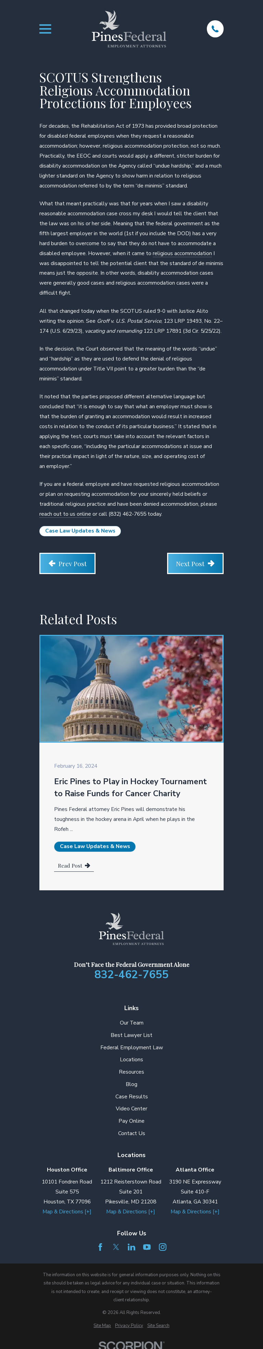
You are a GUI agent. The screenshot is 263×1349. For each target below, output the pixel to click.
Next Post (195, 563)
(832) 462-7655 (127, 514)
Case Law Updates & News (80, 531)
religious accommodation (182, 253)
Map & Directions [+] (66, 1211)
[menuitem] (102, 1326)
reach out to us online (65, 514)
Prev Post (68, 563)
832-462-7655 (131, 974)
